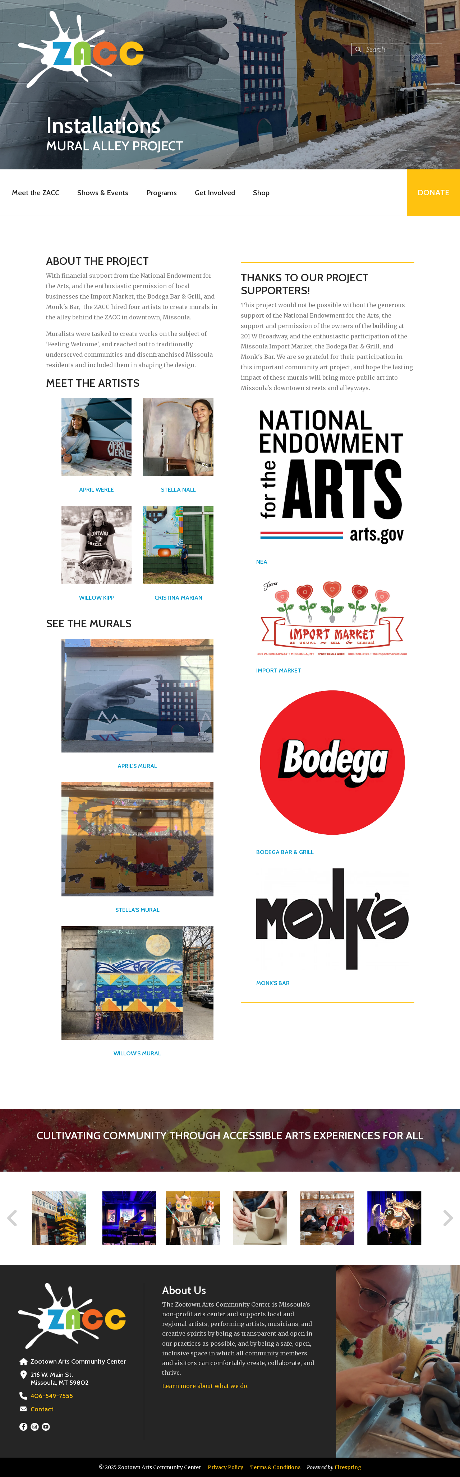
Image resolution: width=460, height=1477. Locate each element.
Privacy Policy (225, 1467)
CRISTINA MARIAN (178, 597)
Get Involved (215, 192)
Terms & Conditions (275, 1467)
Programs (161, 192)
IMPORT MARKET (278, 670)
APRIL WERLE (96, 489)
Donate (433, 192)
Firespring (348, 1467)
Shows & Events (102, 192)
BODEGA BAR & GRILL (285, 852)
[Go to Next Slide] (447, 1218)
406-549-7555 (52, 1396)
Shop (261, 192)
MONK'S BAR (273, 983)
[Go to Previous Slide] (12, 1218)
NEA (261, 561)
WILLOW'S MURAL (137, 1053)
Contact (42, 1409)
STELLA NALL (178, 489)
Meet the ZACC (35, 192)
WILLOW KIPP (96, 597)
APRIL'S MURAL (137, 766)
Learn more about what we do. (205, 1385)
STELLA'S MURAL (137, 909)
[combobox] (396, 49)
